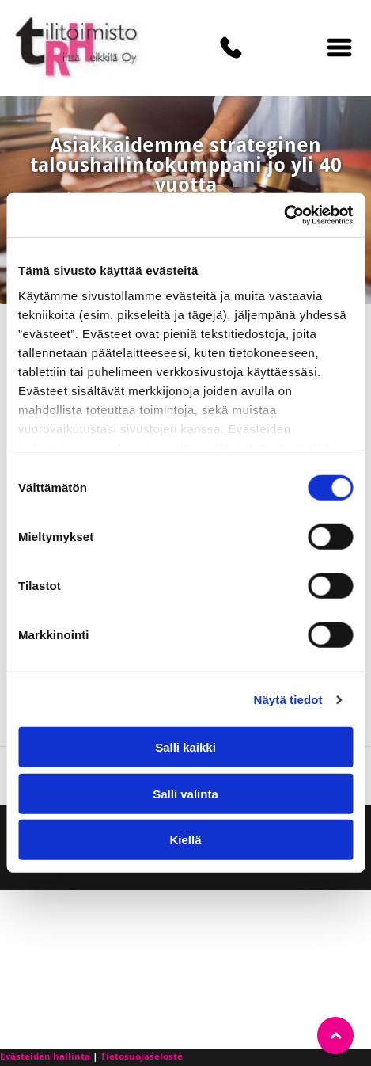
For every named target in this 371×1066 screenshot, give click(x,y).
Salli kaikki (185, 747)
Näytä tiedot (288, 699)
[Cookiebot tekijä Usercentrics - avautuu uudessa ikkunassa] (283, 215)
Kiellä (185, 840)
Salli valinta (185, 794)
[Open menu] (339, 47)
